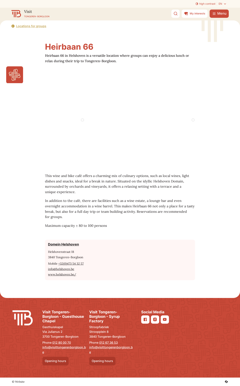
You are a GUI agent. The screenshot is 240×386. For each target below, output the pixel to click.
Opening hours (55, 361)
